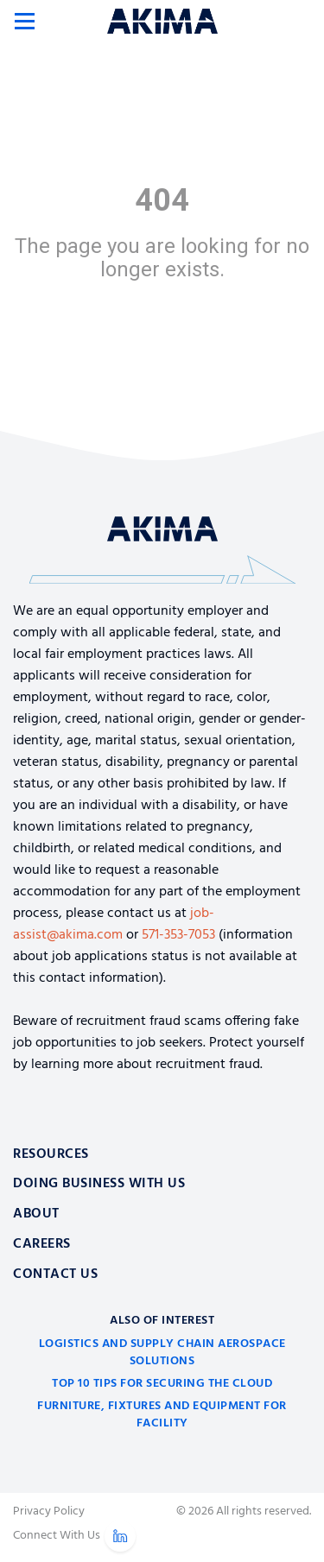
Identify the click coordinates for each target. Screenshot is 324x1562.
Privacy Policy (49, 1512)
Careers (42, 1244)
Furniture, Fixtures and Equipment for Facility (162, 1414)
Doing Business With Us (99, 1184)
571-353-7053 (178, 935)
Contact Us (55, 1274)
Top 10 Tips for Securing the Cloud (162, 1384)
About (36, 1214)
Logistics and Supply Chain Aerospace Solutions (162, 1352)
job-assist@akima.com (113, 924)
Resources (51, 1154)
